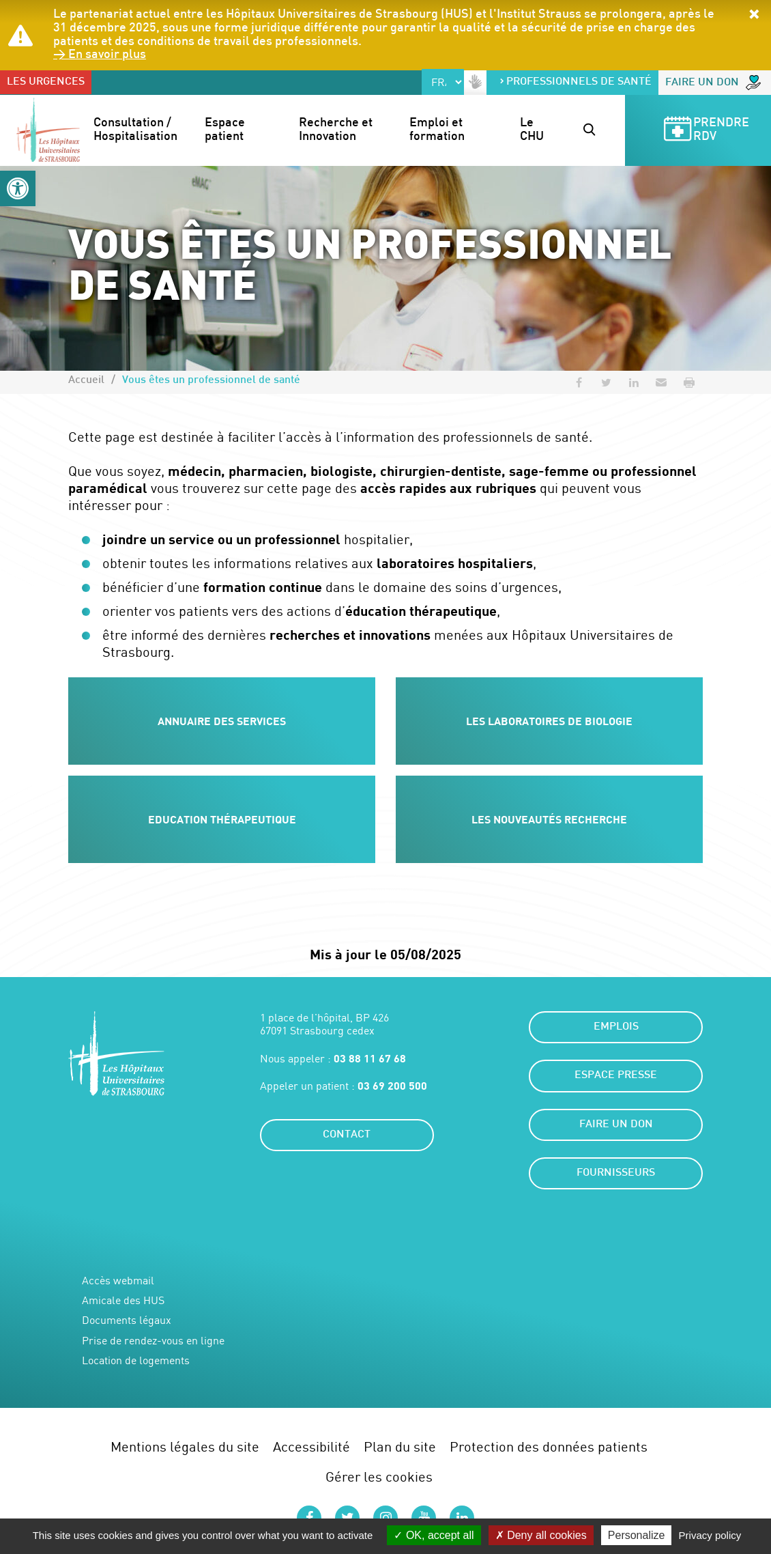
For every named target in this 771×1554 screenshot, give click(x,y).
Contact (346, 1135)
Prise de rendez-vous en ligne (153, 1340)
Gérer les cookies (379, 1476)
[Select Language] (443, 82)
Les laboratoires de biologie (549, 720)
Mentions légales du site (185, 1446)
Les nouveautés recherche (549, 819)
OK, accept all (434, 1535)
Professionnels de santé (575, 82)
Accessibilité (311, 1446)
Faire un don (713, 82)
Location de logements (136, 1360)
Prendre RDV (705, 130)
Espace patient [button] (226, 130)
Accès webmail (118, 1280)
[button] (17, 188)
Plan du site (400, 1446)
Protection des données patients (549, 1446)
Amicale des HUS (123, 1300)
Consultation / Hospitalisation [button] (135, 130)
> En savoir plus (99, 55)
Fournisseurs (616, 1173)
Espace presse (615, 1076)
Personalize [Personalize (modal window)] (636, 1535)
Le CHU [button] (532, 130)
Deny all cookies (541, 1535)
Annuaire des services (222, 720)
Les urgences (46, 82)
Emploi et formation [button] (437, 130)
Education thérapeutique (222, 819)
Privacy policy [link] (710, 1535)
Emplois (616, 1027)
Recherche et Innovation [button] (337, 130)
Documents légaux (126, 1320)
